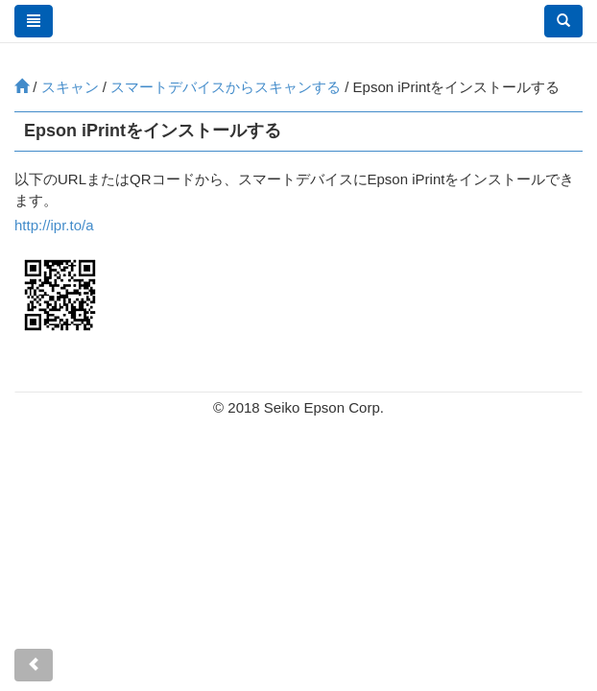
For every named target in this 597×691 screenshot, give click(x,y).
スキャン (70, 87)
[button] (563, 21)
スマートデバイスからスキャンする (225, 87)
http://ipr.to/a (54, 225)
